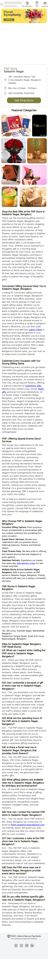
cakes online (35, 329)
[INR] (37, 4)
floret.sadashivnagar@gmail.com (28, 824)
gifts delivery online (26, 563)
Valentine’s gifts (33, 385)
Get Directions (24, 100)
